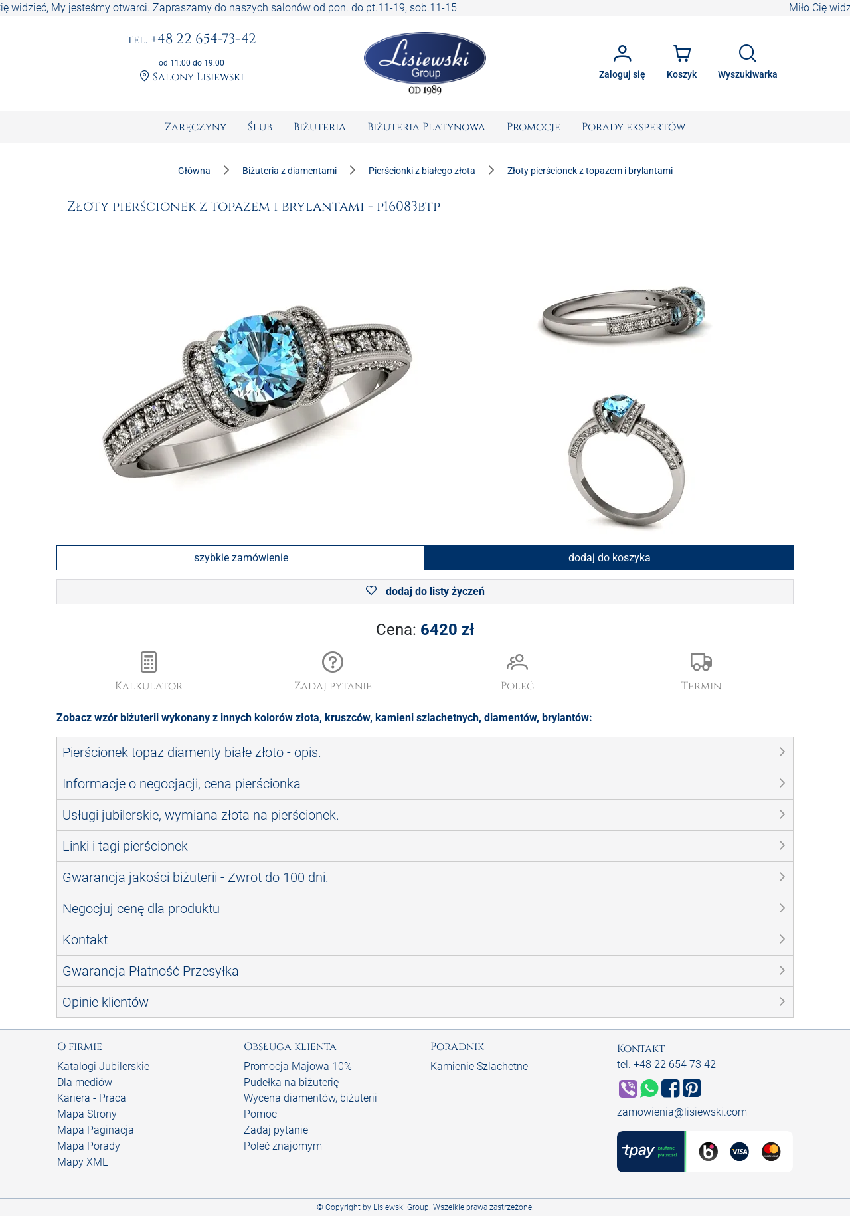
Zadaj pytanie (276, 1130)
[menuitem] (195, 127)
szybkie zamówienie (241, 557)
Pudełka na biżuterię (291, 1082)
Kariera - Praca (91, 1098)
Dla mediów (84, 1082)
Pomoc (260, 1114)
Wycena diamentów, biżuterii (310, 1098)
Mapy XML (82, 1162)
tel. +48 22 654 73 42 (666, 1064)
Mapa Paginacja (95, 1130)
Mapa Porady (88, 1146)
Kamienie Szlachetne (479, 1066)
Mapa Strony (87, 1114)
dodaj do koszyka (609, 557)
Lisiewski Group (401, 1207)
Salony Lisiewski (191, 77)
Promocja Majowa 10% (298, 1066)
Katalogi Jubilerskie (103, 1066)
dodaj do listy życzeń (425, 591)
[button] (333, 672)
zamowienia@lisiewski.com (682, 1112)
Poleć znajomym (283, 1146)
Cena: (425, 629)
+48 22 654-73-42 (191, 40)
